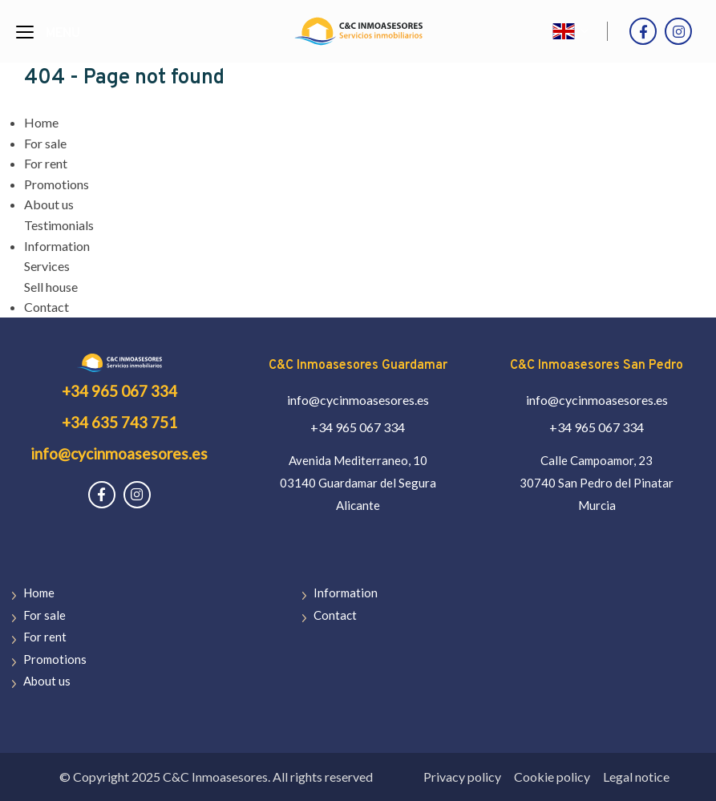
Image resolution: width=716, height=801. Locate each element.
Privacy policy (462, 776)
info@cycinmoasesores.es (119, 453)
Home (41, 122)
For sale (45, 143)
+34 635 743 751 (119, 422)
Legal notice (636, 776)
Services (47, 265)
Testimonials (59, 225)
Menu (63, 34)
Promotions (56, 184)
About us (49, 204)
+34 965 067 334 (119, 391)
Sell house (51, 286)
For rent (45, 163)
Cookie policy (552, 776)
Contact (46, 306)
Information (57, 245)
